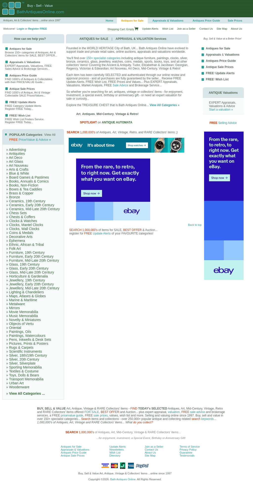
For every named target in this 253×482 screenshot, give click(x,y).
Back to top (195, 224)
